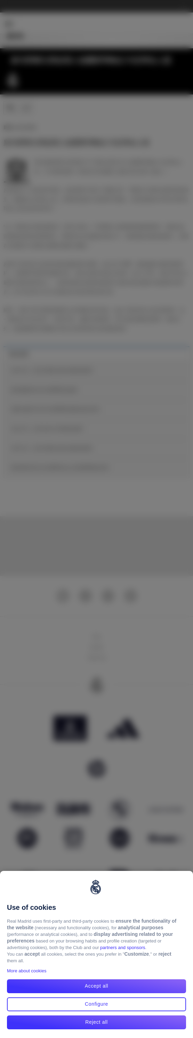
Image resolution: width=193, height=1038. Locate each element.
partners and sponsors (122, 947)
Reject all (96, 1022)
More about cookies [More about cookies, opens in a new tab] (26, 970)
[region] (96, 954)
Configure (96, 1004)
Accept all (96, 986)
